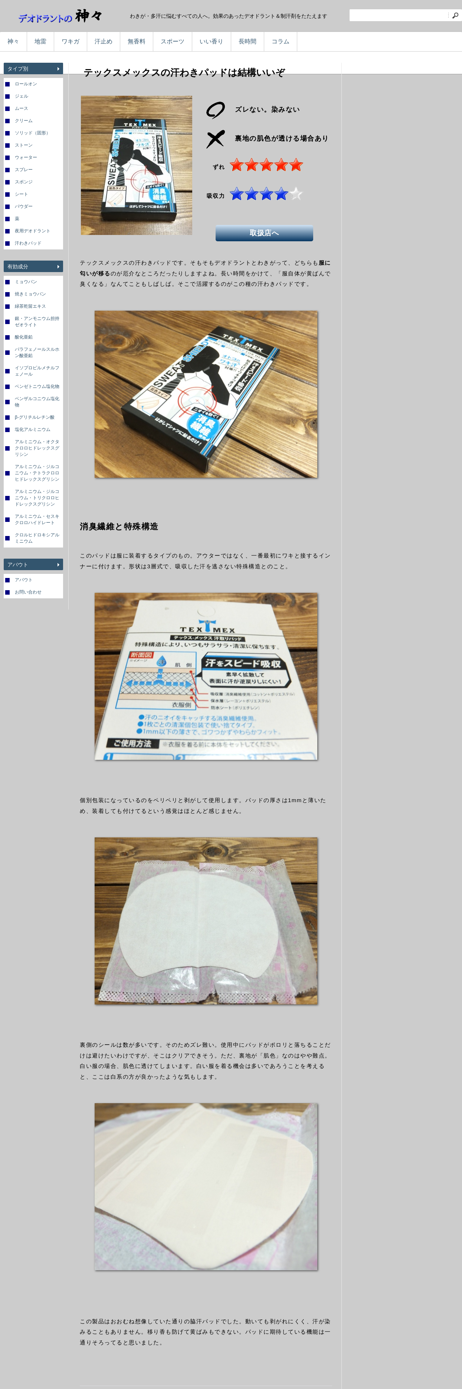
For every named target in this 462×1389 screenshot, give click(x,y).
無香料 (136, 41)
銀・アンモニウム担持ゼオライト (37, 321)
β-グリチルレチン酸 (35, 417)
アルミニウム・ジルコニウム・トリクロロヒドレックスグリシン (37, 498)
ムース (21, 108)
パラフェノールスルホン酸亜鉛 (37, 352)
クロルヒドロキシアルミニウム (37, 538)
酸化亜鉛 (24, 337)
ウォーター (26, 157)
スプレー (24, 169)
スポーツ (172, 41)
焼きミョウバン (30, 294)
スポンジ (24, 181)
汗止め (103, 41)
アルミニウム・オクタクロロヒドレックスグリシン (37, 448)
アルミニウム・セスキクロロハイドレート (37, 519)
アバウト (24, 579)
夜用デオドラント (32, 230)
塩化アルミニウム (32, 429)
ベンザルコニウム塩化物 (37, 402)
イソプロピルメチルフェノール (37, 371)
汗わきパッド (28, 243)
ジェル (21, 96)
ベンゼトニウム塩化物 (37, 386)
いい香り (211, 41)
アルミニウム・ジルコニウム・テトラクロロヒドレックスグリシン (37, 473)
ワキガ (70, 41)
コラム (280, 41)
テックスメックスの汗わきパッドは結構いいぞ (184, 72)
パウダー (24, 206)
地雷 (40, 41)
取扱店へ (265, 232)
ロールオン (26, 83)
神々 (13, 41)
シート (21, 194)
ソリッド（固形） (32, 132)
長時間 (247, 41)
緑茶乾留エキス (30, 306)
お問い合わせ (28, 592)
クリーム (24, 120)
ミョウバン (26, 281)
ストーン (24, 145)
